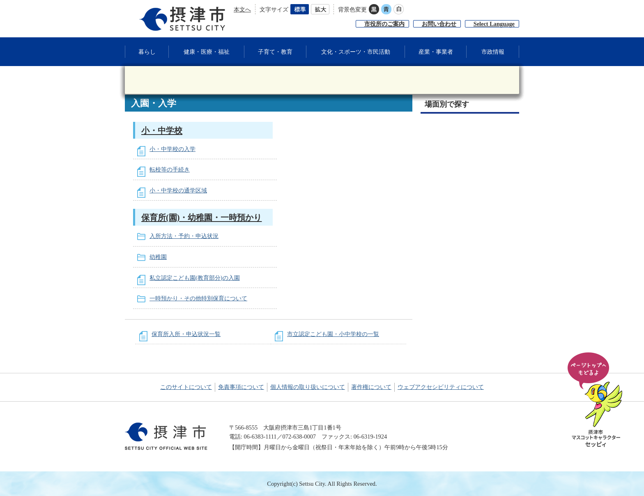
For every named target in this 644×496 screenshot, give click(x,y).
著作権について (371, 387)
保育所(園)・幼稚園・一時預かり (201, 217)
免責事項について (241, 387)
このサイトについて (186, 387)
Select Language (494, 24)
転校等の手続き (170, 169)
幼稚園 (158, 257)
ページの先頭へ (596, 400)
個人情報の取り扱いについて (307, 387)
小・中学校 (161, 130)
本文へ (242, 9)
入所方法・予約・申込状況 (184, 236)
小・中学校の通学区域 (178, 190)
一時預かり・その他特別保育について (198, 298)
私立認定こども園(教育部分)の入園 (195, 277)
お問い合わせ (439, 24)
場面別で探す (447, 104)
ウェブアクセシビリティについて (441, 387)
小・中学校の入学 (173, 149)
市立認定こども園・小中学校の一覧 (333, 334)
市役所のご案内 (384, 24)
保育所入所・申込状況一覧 (186, 334)
